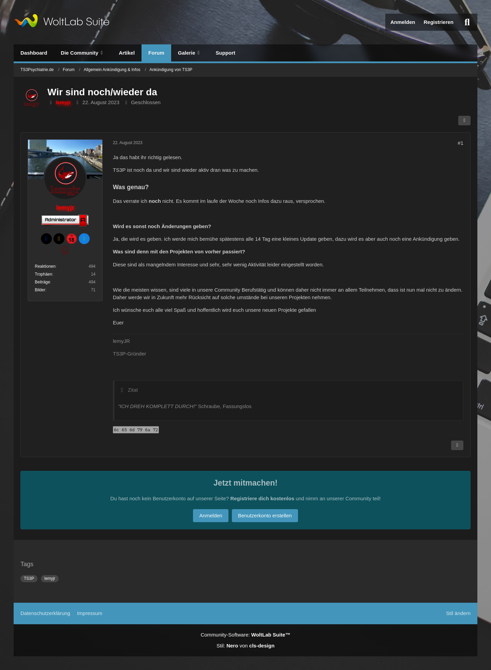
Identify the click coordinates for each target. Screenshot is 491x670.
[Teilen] (464, 120)
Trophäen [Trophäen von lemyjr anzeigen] (43, 274)
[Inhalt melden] (457, 445)
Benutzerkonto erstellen (265, 515)
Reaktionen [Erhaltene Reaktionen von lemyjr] (45, 266)
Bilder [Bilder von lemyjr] (40, 290)
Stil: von (245, 645)
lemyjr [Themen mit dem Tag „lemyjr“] (49, 578)
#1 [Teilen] (460, 143)
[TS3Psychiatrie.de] (61, 22)
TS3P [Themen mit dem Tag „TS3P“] (29, 578)
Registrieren (438, 22)
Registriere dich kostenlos (262, 498)
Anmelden (402, 22)
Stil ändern (458, 613)
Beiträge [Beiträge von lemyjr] (42, 282)
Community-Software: (245, 635)
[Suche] (467, 22)
